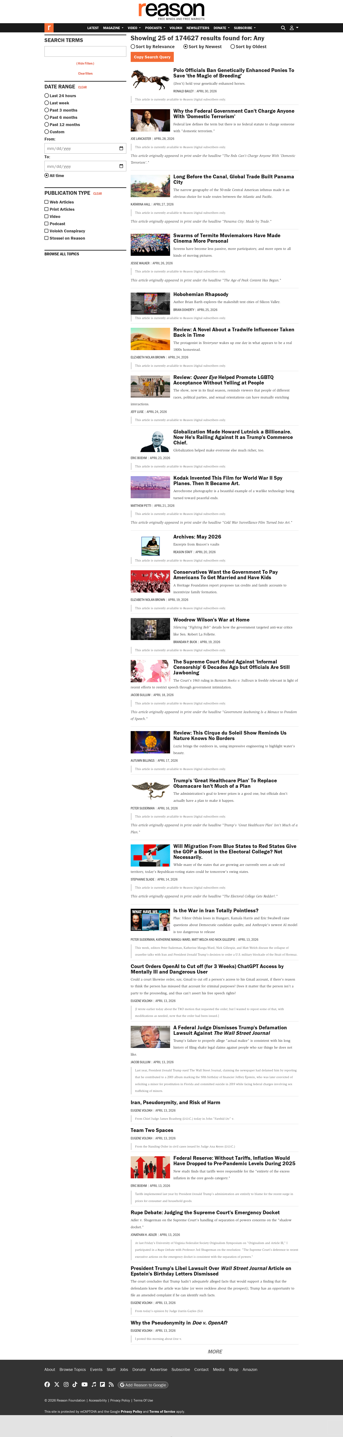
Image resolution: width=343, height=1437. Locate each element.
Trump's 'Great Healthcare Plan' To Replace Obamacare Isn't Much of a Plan (225, 783)
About (49, 1369)
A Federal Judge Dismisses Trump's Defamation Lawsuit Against (230, 1030)
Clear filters (85, 73)
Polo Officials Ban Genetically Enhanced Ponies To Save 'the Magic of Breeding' (233, 73)
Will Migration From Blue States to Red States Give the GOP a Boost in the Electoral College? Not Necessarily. (234, 851)
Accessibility (98, 1400)
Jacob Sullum (140, 694)
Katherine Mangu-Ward (173, 939)
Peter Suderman (143, 808)
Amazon (250, 1369)
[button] (294, 27)
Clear (82, 87)
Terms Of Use (143, 1400)
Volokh (176, 28)
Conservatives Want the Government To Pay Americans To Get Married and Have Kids (225, 574)
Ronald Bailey (183, 91)
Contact (201, 1369)
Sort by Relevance (155, 46)
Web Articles (62, 202)
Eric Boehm (139, 457)
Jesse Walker (140, 263)
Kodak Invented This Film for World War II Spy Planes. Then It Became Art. (227, 480)
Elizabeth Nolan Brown (148, 357)
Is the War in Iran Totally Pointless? (216, 910)
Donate (220, 28)
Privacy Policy (120, 1400)
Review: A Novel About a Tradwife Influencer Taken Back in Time (233, 332)
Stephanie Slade (142, 879)
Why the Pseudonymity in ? (179, 1322)
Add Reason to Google (143, 1385)
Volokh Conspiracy (67, 230)
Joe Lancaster (141, 138)
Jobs (124, 1369)
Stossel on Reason (67, 238)
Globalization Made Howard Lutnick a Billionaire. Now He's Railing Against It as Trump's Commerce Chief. (233, 437)
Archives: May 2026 (197, 536)
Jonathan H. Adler (144, 1234)
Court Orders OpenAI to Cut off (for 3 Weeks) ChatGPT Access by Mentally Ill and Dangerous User (207, 969)
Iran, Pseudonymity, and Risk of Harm (175, 1102)
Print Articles (62, 209)
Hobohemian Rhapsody (200, 294)
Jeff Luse (137, 411)
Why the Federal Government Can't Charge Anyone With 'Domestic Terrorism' (233, 113)
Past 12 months (65, 124)
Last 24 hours (63, 95)
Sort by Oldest (251, 46)
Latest (93, 28)
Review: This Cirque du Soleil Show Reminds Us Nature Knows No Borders (230, 735)
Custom (57, 131)
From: (49, 139)
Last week (59, 102)
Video (133, 28)
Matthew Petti (141, 505)
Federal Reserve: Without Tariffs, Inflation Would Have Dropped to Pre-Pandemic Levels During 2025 (234, 1161)
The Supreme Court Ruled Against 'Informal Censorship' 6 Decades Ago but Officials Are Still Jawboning (231, 667)
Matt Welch (200, 939)
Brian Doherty (183, 309)
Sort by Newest (205, 46)
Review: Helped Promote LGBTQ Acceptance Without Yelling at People (223, 380)
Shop (233, 1369)
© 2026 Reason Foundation (64, 1400)
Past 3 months (63, 110)
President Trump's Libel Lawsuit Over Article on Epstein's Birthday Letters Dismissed (211, 1271)
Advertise (158, 1369)
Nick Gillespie (225, 939)
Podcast (57, 223)
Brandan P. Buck (185, 641)
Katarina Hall (140, 204)
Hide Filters (85, 63)
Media (219, 1369)
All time (57, 175)
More (215, 1351)
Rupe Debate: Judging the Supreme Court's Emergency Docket (205, 1212)
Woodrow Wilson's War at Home (211, 619)
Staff (111, 1369)
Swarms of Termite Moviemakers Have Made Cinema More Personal (226, 238)
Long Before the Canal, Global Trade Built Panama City (233, 179)
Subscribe (243, 28)
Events (96, 1369)
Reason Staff (182, 551)
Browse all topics (61, 253)
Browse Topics (73, 1369)
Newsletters (197, 28)
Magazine (112, 28)
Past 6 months (63, 117)
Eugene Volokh (141, 1000)
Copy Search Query (152, 57)
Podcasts (154, 28)
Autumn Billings (143, 760)
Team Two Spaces (152, 1130)
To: (47, 156)
